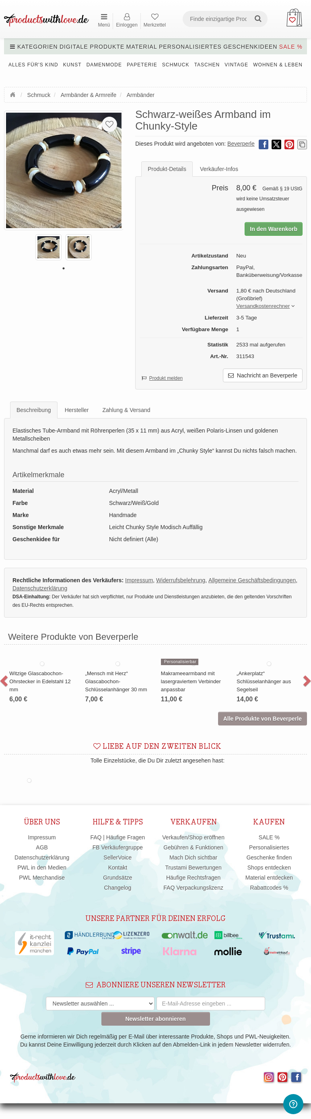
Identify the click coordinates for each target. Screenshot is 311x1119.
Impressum (42, 837)
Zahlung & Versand (126, 410)
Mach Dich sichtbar (193, 857)
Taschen (207, 65)
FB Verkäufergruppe (118, 847)
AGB (42, 847)
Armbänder (140, 95)
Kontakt (117, 867)
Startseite (13, 94)
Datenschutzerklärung (41, 857)
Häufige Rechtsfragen (193, 877)
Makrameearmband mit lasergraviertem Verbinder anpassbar (191, 681)
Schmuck (175, 65)
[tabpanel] (48, 247)
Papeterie (142, 65)
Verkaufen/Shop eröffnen (193, 837)
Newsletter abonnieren (155, 1019)
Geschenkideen (250, 46)
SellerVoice (117, 857)
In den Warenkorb (273, 229)
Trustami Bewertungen (193, 867)
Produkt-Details (167, 169)
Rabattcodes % (269, 887)
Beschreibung (33, 410)
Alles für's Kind (33, 65)
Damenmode (104, 65)
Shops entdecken (269, 867)
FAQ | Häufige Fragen (117, 837)
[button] (263, 306)
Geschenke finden (269, 857)
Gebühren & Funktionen (193, 847)
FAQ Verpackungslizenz (193, 887)
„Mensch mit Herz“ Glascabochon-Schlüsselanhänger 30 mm (116, 681)
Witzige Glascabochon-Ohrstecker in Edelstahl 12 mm (39, 681)
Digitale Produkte (92, 46)
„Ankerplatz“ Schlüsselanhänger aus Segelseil (264, 681)
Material (141, 46)
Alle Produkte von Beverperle (262, 718)
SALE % (291, 46)
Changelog (118, 887)
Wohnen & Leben (278, 65)
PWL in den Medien (41, 867)
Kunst (72, 65)
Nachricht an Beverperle (262, 375)
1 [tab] (64, 268)
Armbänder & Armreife (89, 95)
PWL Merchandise (42, 877)
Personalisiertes (190, 46)
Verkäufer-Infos (219, 169)
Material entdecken (269, 877)
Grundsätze (117, 877)
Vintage (236, 65)
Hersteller (77, 410)
